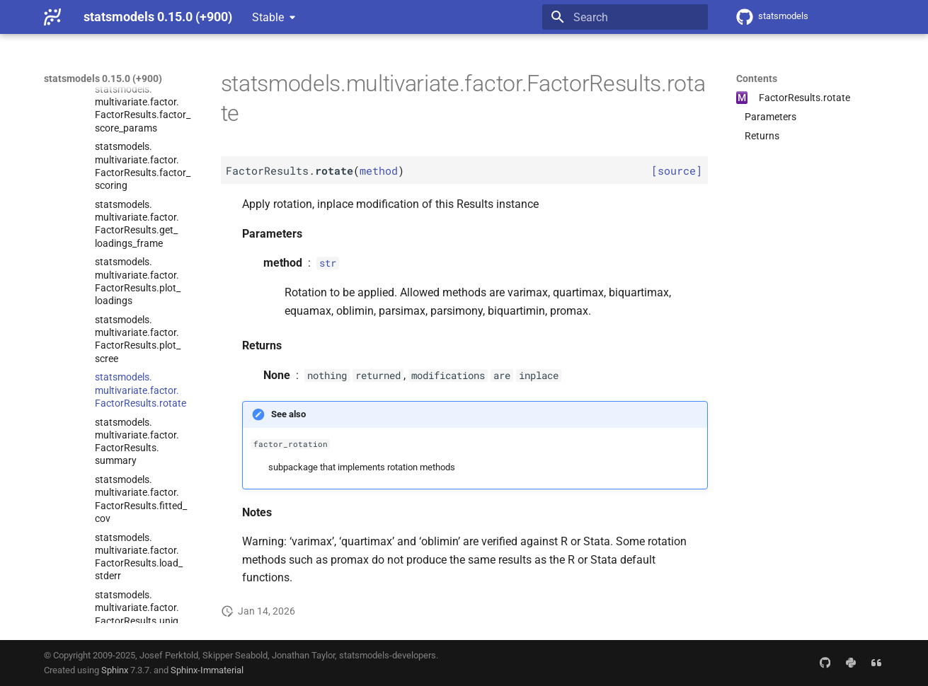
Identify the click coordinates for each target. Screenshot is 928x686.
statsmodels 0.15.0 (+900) (103, 78)
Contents (756, 78)
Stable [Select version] (268, 17)
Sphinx (114, 670)
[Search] (625, 17)
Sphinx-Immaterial (207, 670)
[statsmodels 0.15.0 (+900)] (52, 17)
